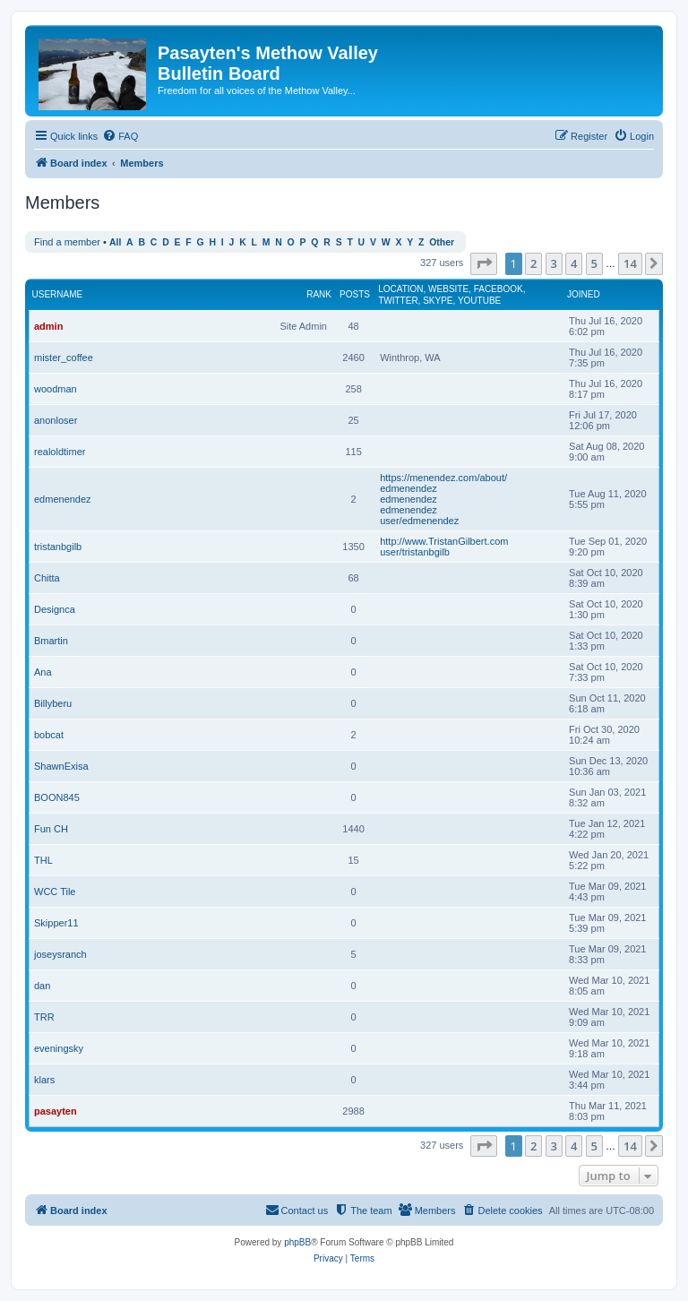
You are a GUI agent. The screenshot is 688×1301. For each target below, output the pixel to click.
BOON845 (57, 797)
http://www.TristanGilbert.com (444, 541)
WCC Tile (54, 891)
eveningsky (58, 1048)
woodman (55, 388)
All (115, 242)
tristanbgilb (58, 546)
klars (44, 1079)
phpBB (297, 1242)
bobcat (49, 734)
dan (42, 985)
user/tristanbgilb (415, 552)
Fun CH (51, 828)
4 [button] (574, 263)
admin (48, 326)
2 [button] (533, 263)
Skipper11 (56, 923)
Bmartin (51, 640)
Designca (54, 609)
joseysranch (60, 954)
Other (441, 242)
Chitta (47, 578)
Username (57, 294)
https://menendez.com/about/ (443, 477)
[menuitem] (120, 136)
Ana (43, 672)
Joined (583, 294)
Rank (318, 294)
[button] (483, 263)
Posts (355, 294)
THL (43, 860)
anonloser (55, 420)
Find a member (67, 242)
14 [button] (630, 263)
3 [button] (554, 263)
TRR (44, 1017)
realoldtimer (59, 451)
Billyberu (53, 703)
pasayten (55, 1111)
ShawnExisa (61, 766)
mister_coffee (63, 357)
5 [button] (594, 263)
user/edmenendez (419, 520)
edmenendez (62, 499)
